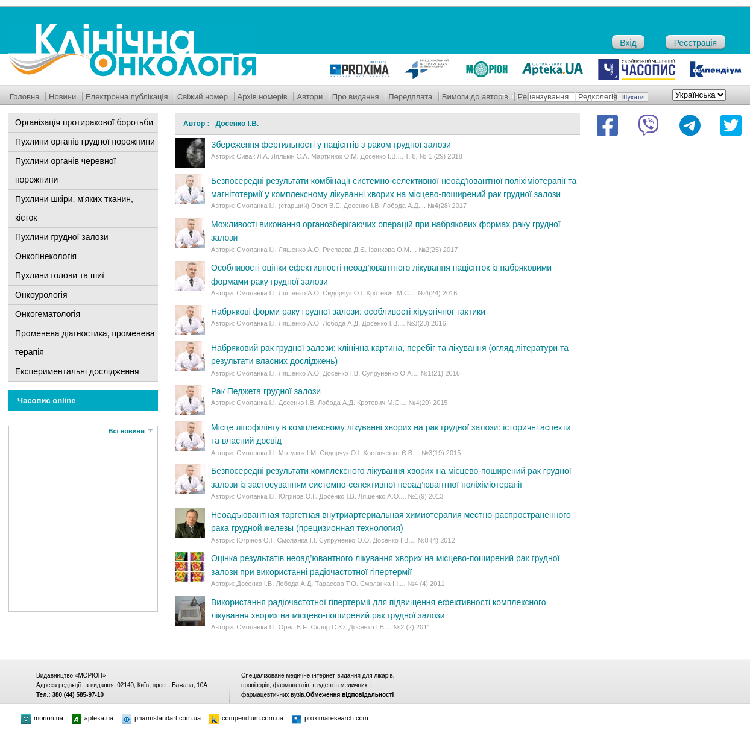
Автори (310, 96)
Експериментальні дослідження (77, 371)
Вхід (628, 43)
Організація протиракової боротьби (84, 122)
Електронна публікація (127, 96)
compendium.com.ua (246, 718)
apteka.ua (92, 718)
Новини (62, 96)
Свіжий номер (202, 96)
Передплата (410, 96)
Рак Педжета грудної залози (266, 391)
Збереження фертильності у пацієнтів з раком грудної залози (331, 144)
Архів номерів (263, 96)
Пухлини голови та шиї (59, 275)
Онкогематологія (47, 314)
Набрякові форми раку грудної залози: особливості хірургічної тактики (348, 311)
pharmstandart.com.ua (161, 718)
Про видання (355, 96)
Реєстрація (695, 43)
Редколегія (597, 96)
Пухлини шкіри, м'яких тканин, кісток (74, 208)
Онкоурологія (41, 295)
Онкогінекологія (46, 256)
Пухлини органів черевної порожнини (65, 170)
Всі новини (127, 431)
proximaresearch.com (330, 718)
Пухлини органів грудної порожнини (85, 141)
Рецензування (543, 96)
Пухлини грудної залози (62, 237)
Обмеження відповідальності (350, 694)
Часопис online (46, 400)
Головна (24, 96)
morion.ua (42, 718)
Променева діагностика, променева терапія (85, 343)
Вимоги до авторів (475, 96)
